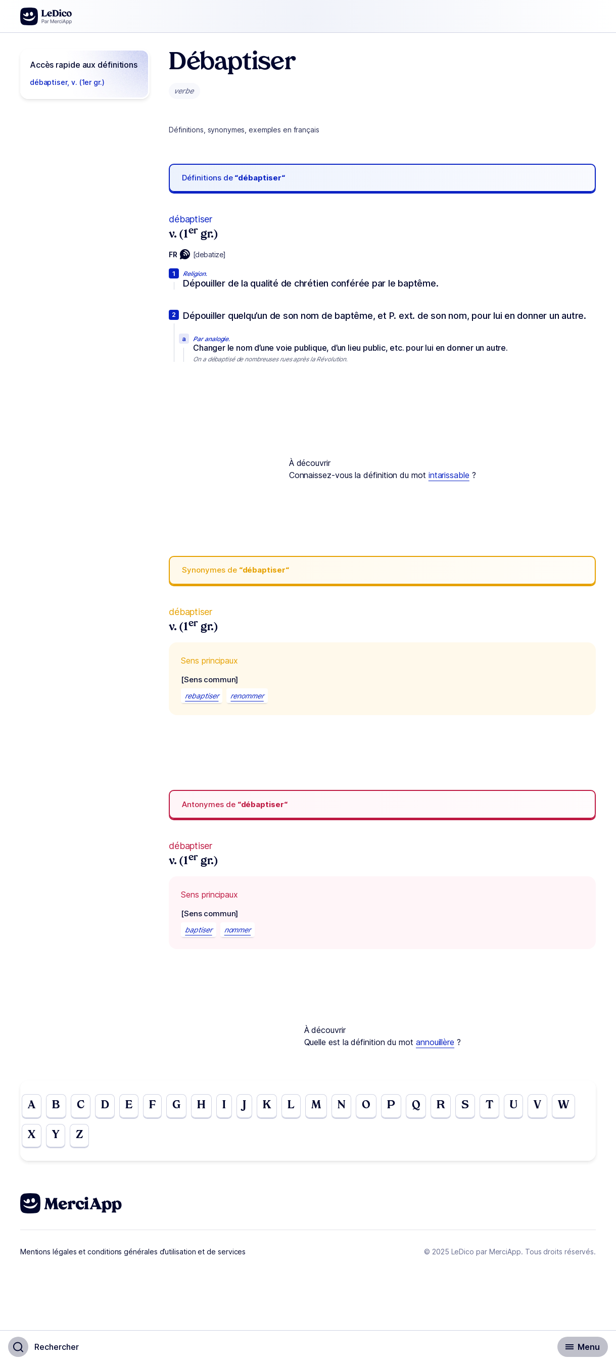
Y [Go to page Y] (57, 1137)
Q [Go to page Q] (426, 1106)
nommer (237, 929)
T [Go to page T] (501, 1106)
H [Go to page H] (206, 1106)
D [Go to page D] (107, 1106)
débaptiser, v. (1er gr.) (67, 82)
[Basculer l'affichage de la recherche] (43, 1347)
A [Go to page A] (32, 1106)
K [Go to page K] (272, 1106)
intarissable (449, 475)
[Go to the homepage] (46, 16)
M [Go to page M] (323, 1106)
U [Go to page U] (527, 1106)
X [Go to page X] (32, 1137)
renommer (246, 695)
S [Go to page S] (476, 1106)
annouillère (435, 1042)
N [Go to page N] (349, 1106)
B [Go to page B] (57, 1106)
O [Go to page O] (375, 1106)
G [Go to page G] (180, 1106)
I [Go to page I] (229, 1106)
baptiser (198, 929)
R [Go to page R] (451, 1106)
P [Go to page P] (400, 1106)
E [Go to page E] (132, 1106)
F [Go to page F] (156, 1106)
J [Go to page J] (249, 1106)
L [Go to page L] (297, 1106)
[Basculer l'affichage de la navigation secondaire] (582, 1347)
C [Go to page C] (82, 1106)
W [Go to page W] (578, 1106)
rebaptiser (201, 695)
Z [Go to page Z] (81, 1137)
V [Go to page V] (551, 1106)
